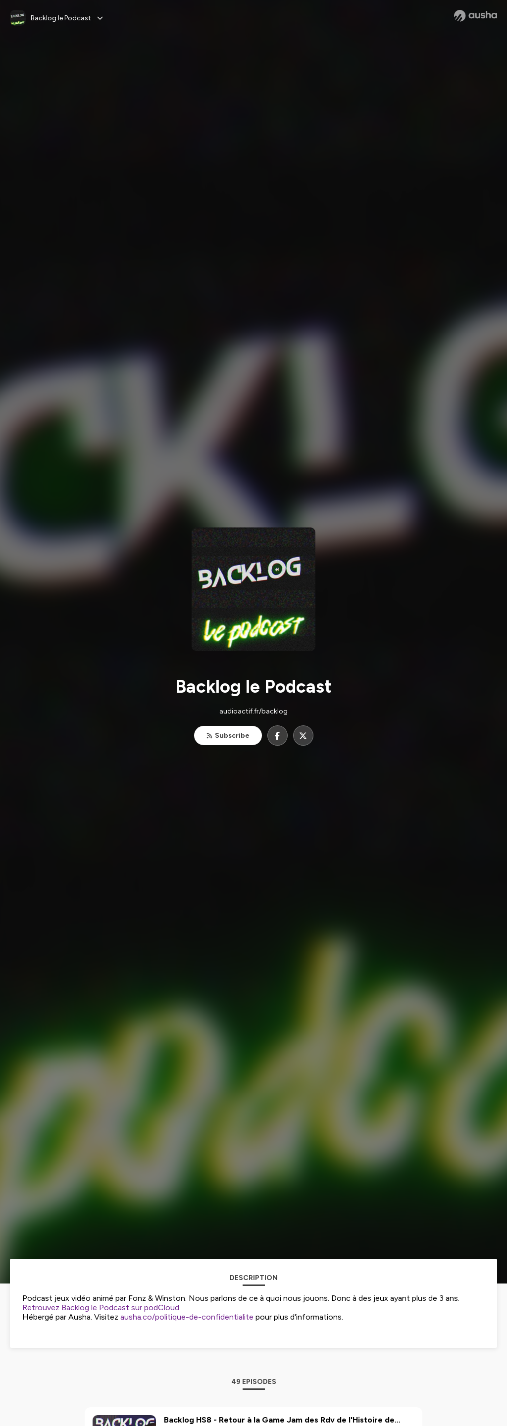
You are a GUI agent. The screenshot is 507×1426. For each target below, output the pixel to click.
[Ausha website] (475, 16)
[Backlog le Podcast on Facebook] (277, 735)
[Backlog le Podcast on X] (303, 735)
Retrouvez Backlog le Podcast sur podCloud (100, 1307)
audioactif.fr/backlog (253, 711)
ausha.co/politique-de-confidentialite (187, 1317)
